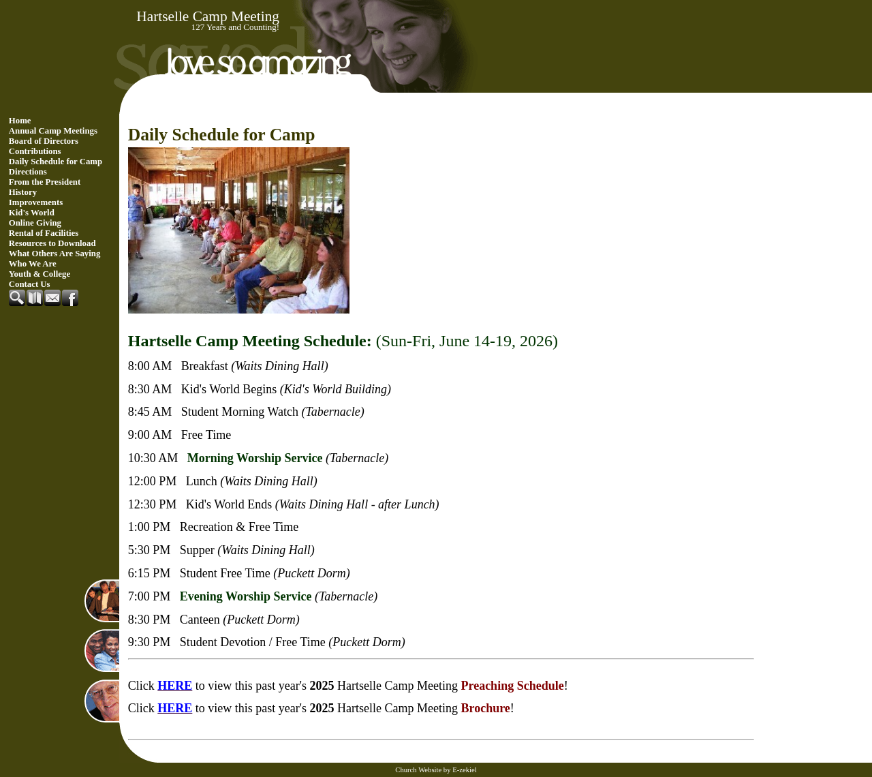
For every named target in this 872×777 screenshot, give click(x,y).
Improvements (36, 202)
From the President (44, 182)
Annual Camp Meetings (53, 131)
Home (20, 120)
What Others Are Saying (55, 253)
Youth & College (39, 274)
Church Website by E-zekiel (435, 770)
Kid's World (31, 212)
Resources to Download (52, 243)
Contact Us (29, 284)
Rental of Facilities (43, 233)
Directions (28, 172)
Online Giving (35, 223)
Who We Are (33, 264)
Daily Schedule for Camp (55, 161)
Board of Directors (43, 141)
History (23, 192)
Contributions (35, 151)
